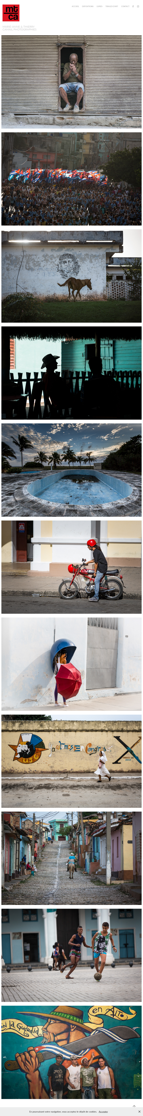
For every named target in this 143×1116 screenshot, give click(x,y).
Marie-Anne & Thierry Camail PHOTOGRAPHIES (20, 28)
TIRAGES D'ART (111, 6)
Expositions (87, 6)
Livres (99, 6)
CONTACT (125, 6)
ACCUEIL (75, 6)
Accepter (103, 1111)
